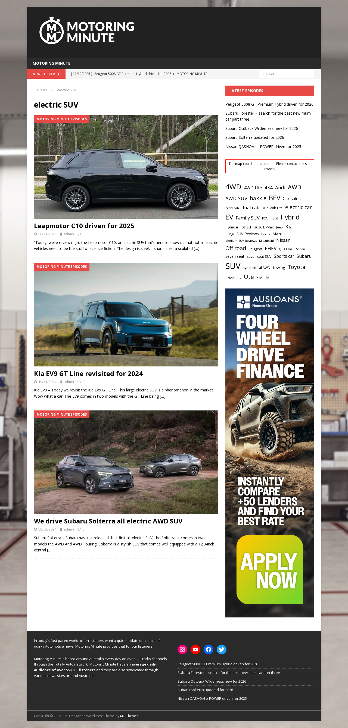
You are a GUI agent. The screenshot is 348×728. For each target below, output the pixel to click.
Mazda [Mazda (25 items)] (278, 233)
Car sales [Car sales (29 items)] (292, 199)
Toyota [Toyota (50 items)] (296, 267)
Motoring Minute (51, 63)
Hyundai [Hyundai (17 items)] (231, 227)
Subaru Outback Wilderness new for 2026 (261, 128)
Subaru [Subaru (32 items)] (304, 256)
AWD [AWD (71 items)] (294, 187)
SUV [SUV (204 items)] (232, 266)
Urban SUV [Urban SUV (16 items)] (233, 278)
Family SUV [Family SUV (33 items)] (248, 218)
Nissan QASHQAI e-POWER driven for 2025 (263, 146)
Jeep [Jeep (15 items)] (279, 227)
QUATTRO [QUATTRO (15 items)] (286, 249)
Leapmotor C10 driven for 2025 (84, 225)
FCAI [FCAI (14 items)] (265, 218)
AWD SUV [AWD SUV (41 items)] (236, 198)
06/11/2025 (47, 233)
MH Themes (129, 716)
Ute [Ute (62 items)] (249, 277)
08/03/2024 (47, 529)
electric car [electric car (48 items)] (298, 207)
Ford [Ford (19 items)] (274, 218)
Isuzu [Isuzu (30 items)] (245, 227)
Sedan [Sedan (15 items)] (300, 249)
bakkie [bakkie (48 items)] (258, 198)
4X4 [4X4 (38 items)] (269, 187)
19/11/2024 (47, 381)
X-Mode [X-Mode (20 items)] (262, 277)
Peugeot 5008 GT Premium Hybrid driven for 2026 (269, 104)
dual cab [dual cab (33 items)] (250, 207)
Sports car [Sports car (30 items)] (284, 256)
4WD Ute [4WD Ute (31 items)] (253, 188)
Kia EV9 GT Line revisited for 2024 (88, 373)
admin (69, 233)
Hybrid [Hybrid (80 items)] (290, 217)
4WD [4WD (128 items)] (233, 187)
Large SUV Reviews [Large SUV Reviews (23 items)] (242, 233)
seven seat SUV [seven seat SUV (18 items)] (259, 256)
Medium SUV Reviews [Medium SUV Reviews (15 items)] (241, 241)
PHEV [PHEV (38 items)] (270, 248)
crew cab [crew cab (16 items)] (232, 208)
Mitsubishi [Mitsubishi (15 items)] (266, 241)
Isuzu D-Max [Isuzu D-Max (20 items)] (263, 227)
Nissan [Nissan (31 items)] (283, 240)
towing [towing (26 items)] (279, 267)
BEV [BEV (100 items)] (274, 197)
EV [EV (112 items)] (229, 216)
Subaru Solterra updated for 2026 (254, 137)
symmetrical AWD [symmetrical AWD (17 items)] (256, 267)
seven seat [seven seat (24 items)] (234, 256)
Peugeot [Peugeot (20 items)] (255, 248)
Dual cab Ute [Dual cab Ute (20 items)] (272, 207)
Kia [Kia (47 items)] (289, 226)
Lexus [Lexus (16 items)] (265, 234)
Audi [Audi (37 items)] (280, 187)
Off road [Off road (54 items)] (235, 248)
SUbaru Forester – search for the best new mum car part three (229, 672)
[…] (196, 248)
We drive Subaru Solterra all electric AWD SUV (108, 520)
